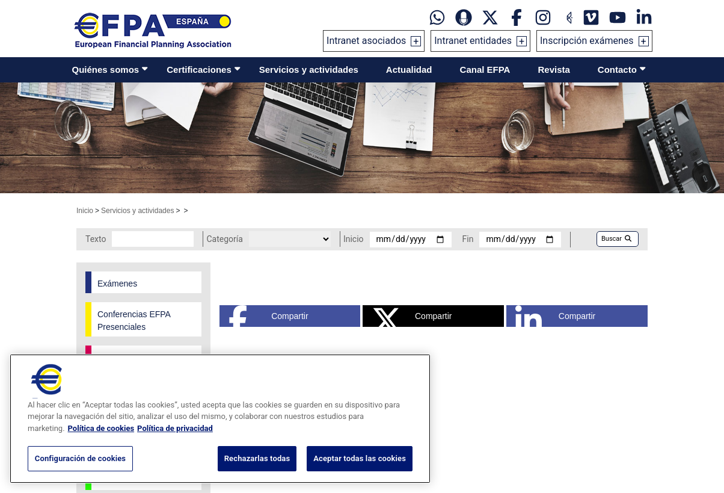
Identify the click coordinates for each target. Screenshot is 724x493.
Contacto (617, 69)
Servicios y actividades (308, 69)
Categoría (224, 239)
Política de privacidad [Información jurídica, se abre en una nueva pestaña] (175, 428)
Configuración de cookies (80, 458)
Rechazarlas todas (257, 458)
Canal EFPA (485, 69)
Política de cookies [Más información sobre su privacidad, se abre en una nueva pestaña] (101, 428)
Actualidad (409, 69)
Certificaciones (199, 69)
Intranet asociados (366, 40)
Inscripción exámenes (587, 40)
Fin (468, 239)
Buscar (616, 239)
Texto (95, 239)
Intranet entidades (473, 40)
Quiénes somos (106, 69)
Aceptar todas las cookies (359, 458)
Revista (553, 69)
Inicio (84, 210)
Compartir (268, 316)
